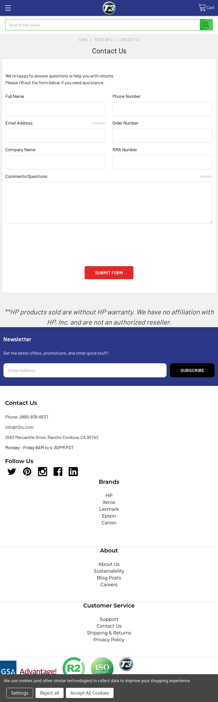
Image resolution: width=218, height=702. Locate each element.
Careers (109, 584)
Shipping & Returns (109, 633)
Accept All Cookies (89, 693)
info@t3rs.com (19, 427)
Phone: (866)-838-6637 (26, 416)
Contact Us (109, 626)
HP (109, 495)
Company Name (20, 149)
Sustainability (109, 571)
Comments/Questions (109, 176)
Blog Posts (109, 578)
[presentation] (48, 241)
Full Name (14, 96)
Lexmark (109, 509)
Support (109, 619)
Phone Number (126, 96)
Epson (109, 516)
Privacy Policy (109, 639)
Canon (109, 523)
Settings (19, 693)
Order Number (125, 122)
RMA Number (124, 149)
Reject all (49, 693)
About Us (109, 564)
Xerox (109, 502)
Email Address (55, 122)
